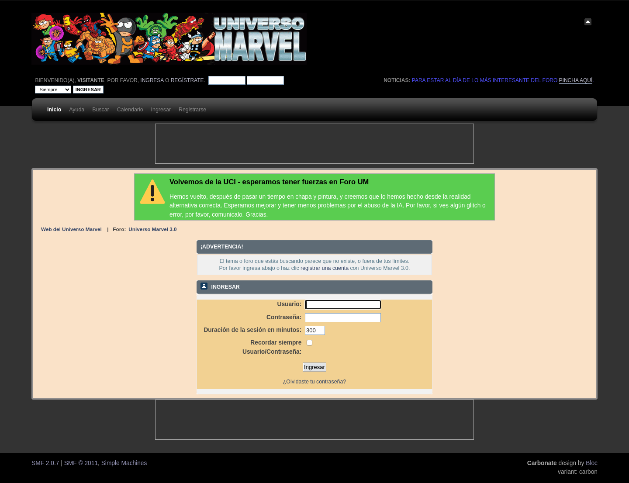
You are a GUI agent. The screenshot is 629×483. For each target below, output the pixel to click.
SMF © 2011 (81, 463)
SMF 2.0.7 (45, 463)
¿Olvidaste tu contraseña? (314, 382)
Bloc (592, 463)
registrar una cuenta (325, 268)
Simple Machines (124, 463)
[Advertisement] (314, 143)
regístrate (187, 80)
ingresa (151, 80)
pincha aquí (576, 80)
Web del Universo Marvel (71, 229)
